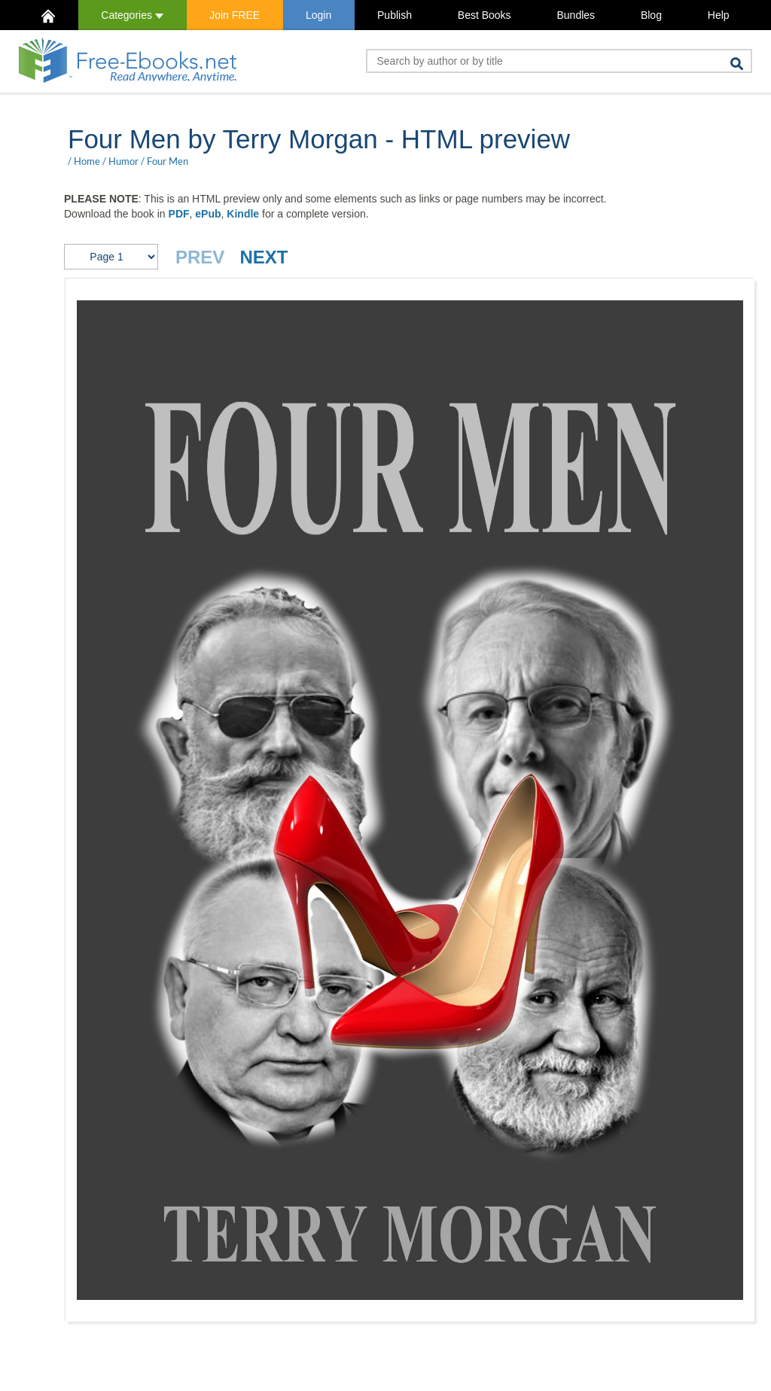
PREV (199, 257)
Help (719, 15)
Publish (394, 15)
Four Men (167, 161)
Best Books (484, 15)
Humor (123, 161)
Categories (132, 15)
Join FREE (234, 15)
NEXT (263, 257)
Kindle (243, 214)
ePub (208, 214)
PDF (179, 214)
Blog (651, 15)
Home (87, 161)
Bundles (575, 15)
